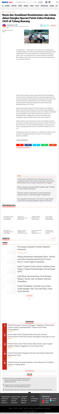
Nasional (7, 5)
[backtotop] (29, 393)
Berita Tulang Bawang (9, 12)
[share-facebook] (41, 25)
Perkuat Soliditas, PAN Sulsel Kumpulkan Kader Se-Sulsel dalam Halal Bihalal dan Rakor (28, 390)
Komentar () (53, 25)
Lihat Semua (29, 295)
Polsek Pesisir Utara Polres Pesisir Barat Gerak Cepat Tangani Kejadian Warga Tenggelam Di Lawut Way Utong (30, 345)
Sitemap (26, 408)
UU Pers (15, 408)
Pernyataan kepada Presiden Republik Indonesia (33, 248)
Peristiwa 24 (5, 398)
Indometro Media (6, 396)
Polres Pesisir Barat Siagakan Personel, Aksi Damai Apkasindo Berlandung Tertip (30, 354)
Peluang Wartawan (39, 408)
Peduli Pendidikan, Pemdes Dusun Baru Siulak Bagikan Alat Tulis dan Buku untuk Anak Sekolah (34, 288)
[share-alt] (20, 145)
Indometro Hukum (15, 396)
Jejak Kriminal (34, 398)
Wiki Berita (24, 398)
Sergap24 (23, 402)
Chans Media (14, 398)
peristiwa (14, 5)
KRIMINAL (26, 5)
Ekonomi (52, 5)
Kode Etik (20, 408)
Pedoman (31, 408)
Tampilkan (53, 238)
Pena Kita (13, 400)
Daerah (20, 5)
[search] (26, 2)
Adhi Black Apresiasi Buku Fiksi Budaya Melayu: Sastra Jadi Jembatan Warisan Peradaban (34, 279)
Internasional (44, 5)
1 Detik (32, 396)
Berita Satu (4, 402)
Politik (37, 5)
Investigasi (14, 402)
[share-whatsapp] (48, 25)
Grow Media (34, 400)
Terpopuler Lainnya (29, 371)
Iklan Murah (47, 408)
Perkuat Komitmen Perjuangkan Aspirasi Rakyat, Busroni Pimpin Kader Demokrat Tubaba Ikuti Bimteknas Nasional (18, 380)
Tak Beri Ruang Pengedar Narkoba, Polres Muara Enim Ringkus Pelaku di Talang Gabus (31, 363)
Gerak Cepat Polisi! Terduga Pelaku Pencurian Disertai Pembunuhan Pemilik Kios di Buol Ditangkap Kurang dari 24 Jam (31, 336)
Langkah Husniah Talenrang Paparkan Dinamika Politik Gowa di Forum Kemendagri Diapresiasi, (18, 385)
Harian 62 (4, 400)
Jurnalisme (24, 396)
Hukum (31, 5)
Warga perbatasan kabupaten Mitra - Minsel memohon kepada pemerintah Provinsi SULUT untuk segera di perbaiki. (36, 259)
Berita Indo (24, 400)
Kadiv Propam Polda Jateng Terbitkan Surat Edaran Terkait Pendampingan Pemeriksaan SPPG (36, 269)
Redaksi (11, 408)
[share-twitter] (44, 25)
